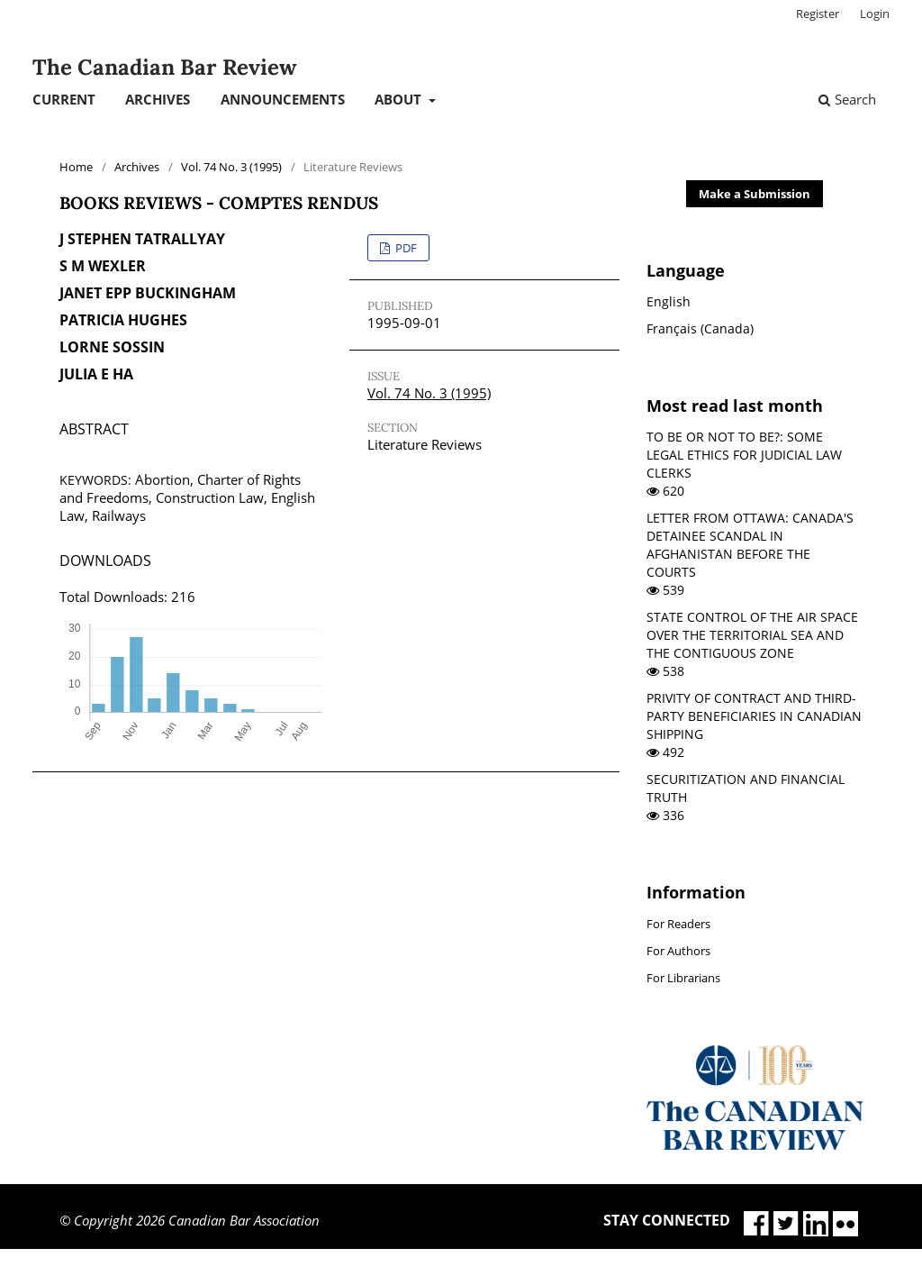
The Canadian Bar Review (164, 67)
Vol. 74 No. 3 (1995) (231, 167)
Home (76, 167)
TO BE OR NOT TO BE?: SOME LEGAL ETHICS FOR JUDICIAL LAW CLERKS (744, 454)
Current (63, 99)
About (400, 99)
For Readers (678, 924)
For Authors (678, 951)
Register (817, 13)
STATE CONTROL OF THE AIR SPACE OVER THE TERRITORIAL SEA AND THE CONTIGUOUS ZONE (752, 634)
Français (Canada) (700, 328)
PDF (405, 248)
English (668, 301)
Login (875, 13)
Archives (157, 99)
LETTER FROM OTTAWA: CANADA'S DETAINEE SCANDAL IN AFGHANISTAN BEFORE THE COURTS (750, 544)
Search (847, 99)
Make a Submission (754, 194)
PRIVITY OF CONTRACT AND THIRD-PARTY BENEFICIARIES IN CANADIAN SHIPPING (754, 716)
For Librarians (683, 978)
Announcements (283, 99)
